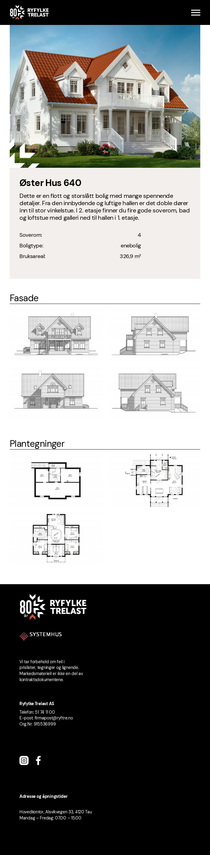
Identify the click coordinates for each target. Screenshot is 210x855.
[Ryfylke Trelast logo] (29, 12)
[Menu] (195, 12)
